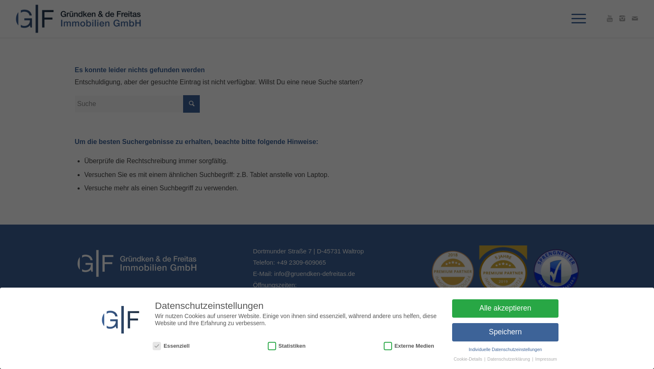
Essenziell (171, 346)
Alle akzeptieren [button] (505, 308)
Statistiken (287, 346)
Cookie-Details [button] (468, 358)
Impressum (546, 358)
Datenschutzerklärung (509, 358)
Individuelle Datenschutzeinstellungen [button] (505, 349)
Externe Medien (409, 346)
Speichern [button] (505, 332)
